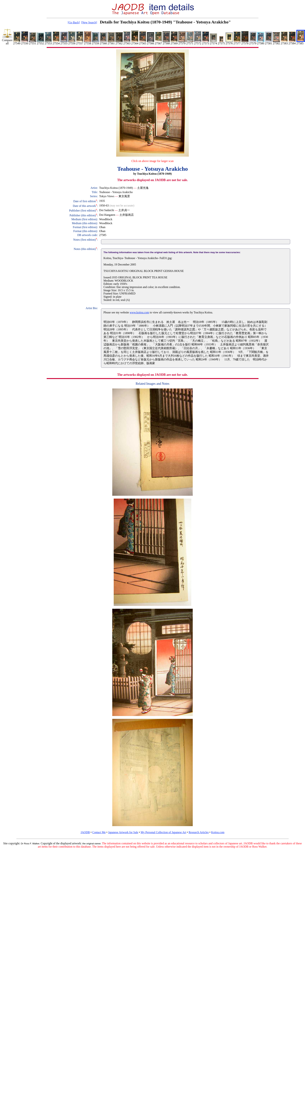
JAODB (85, 832)
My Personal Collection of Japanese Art (163, 832)
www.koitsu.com (139, 312)
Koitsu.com (217, 832)
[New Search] (89, 22)
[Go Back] (74, 22)
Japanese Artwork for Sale (123, 832)
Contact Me (99, 832)
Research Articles (199, 832)
